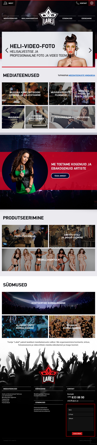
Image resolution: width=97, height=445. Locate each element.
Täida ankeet (60, 176)
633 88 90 (75, 397)
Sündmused (67, 18)
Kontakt (83, 3)
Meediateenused (10, 18)
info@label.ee (72, 401)
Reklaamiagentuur (30, 18)
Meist (11, 3)
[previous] (6, 50)
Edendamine (87, 18)
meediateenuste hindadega (82, 75)
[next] (90, 50)
